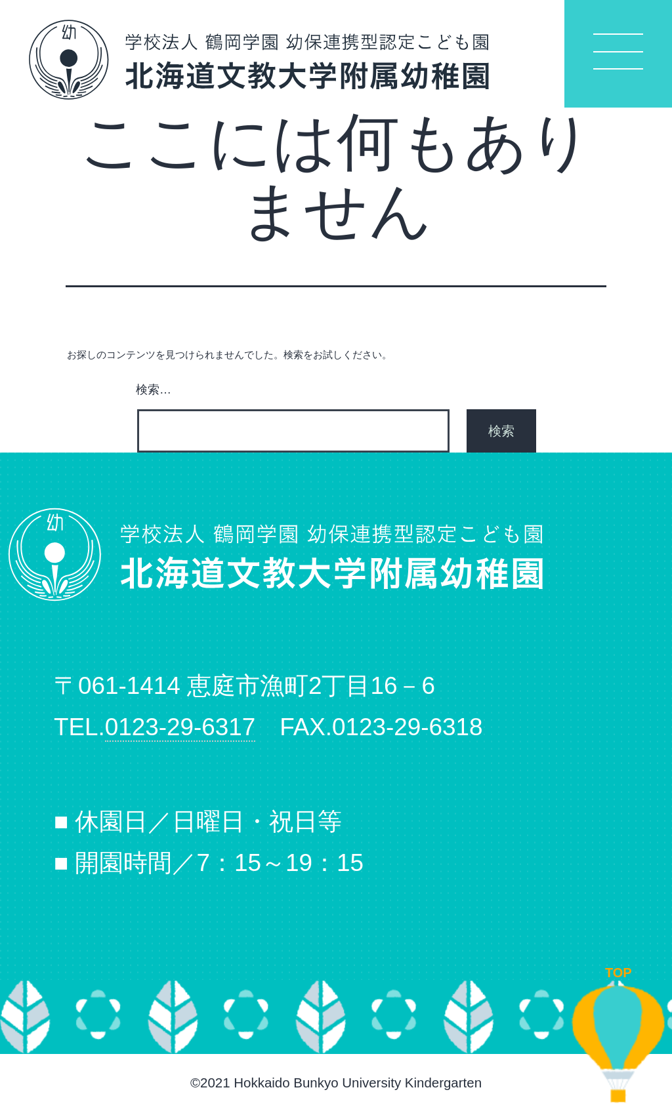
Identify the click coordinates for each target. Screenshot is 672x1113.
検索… (153, 389)
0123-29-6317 (180, 727)
